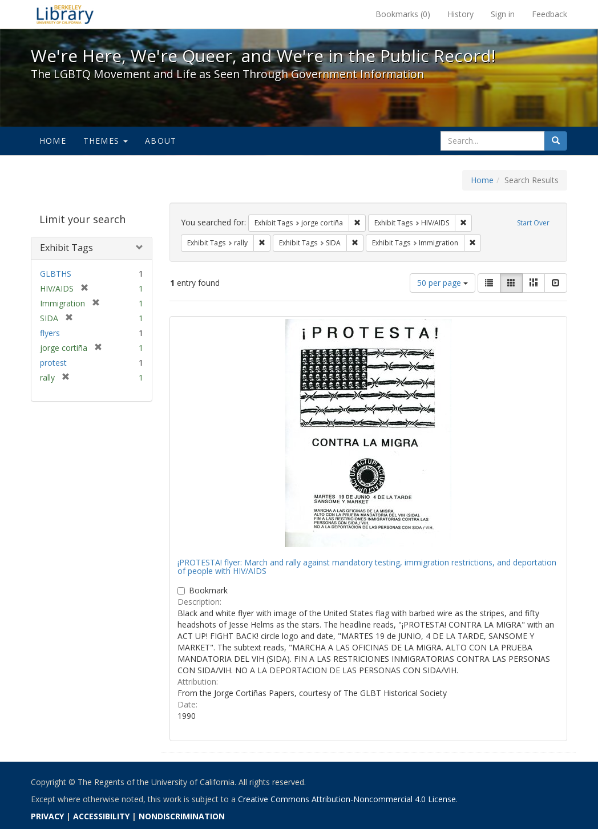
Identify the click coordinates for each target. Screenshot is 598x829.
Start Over (533, 223)
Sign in (503, 14)
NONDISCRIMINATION (182, 816)
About (160, 140)
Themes (105, 140)
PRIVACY (47, 816)
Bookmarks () (402, 14)
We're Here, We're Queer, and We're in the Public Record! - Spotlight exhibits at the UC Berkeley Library (65, 14)
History (460, 14)
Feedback (549, 14)
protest (53, 362)
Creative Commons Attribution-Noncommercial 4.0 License (347, 799)
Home (52, 140)
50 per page (442, 282)
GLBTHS (55, 273)
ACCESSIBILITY (101, 816)
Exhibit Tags (66, 247)
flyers (50, 332)
